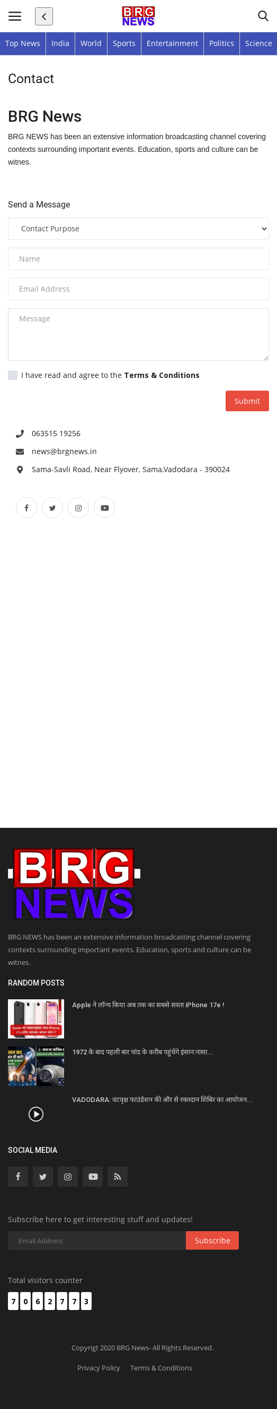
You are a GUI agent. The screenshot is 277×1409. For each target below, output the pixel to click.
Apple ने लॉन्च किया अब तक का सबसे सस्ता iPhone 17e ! (148, 1005)
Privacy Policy (98, 1367)
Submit (247, 401)
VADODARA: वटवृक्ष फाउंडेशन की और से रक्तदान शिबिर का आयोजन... (162, 1100)
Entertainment (172, 43)
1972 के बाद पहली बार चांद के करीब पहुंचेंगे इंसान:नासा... (142, 1052)
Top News (22, 43)
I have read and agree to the (104, 375)
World (91, 43)
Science (258, 43)
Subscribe (212, 1240)
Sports (124, 43)
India (60, 43)
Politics (221, 43)
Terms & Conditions (161, 1367)
